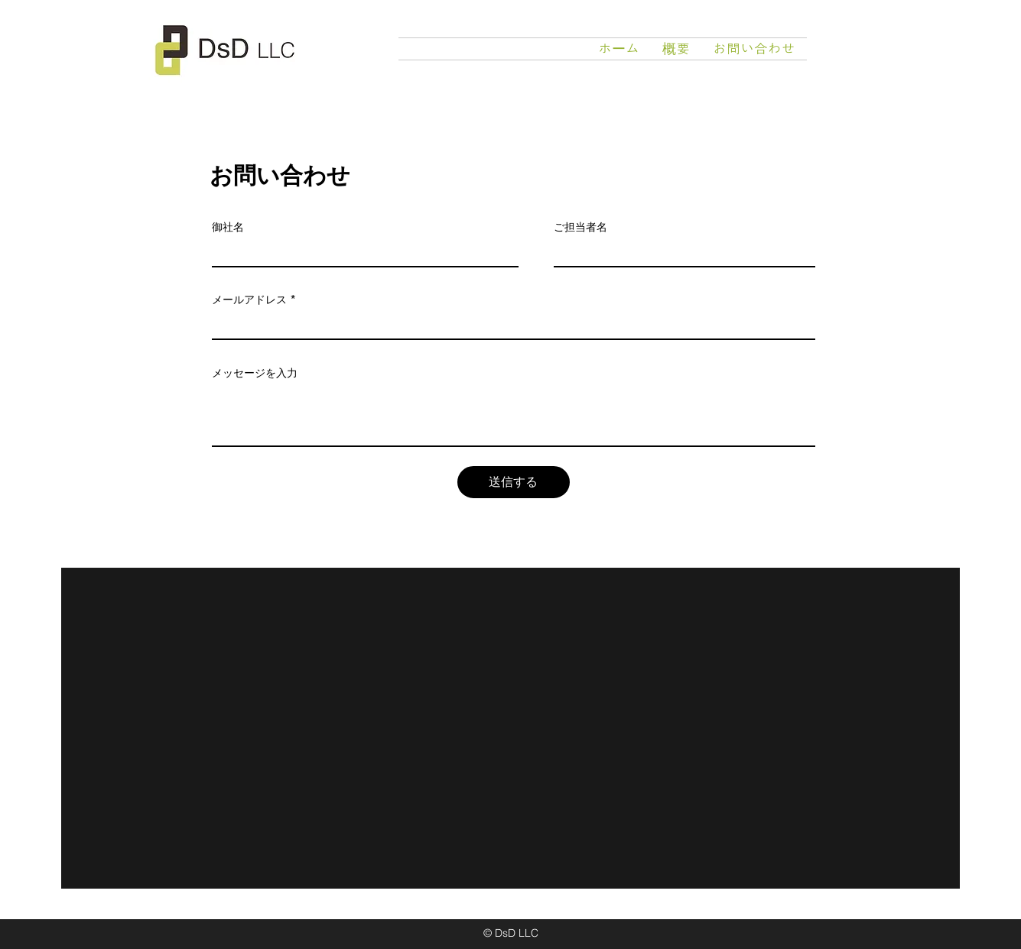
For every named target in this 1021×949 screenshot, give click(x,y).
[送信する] (513, 482)
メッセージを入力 (255, 373)
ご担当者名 (580, 227)
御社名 (228, 227)
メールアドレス (249, 299)
